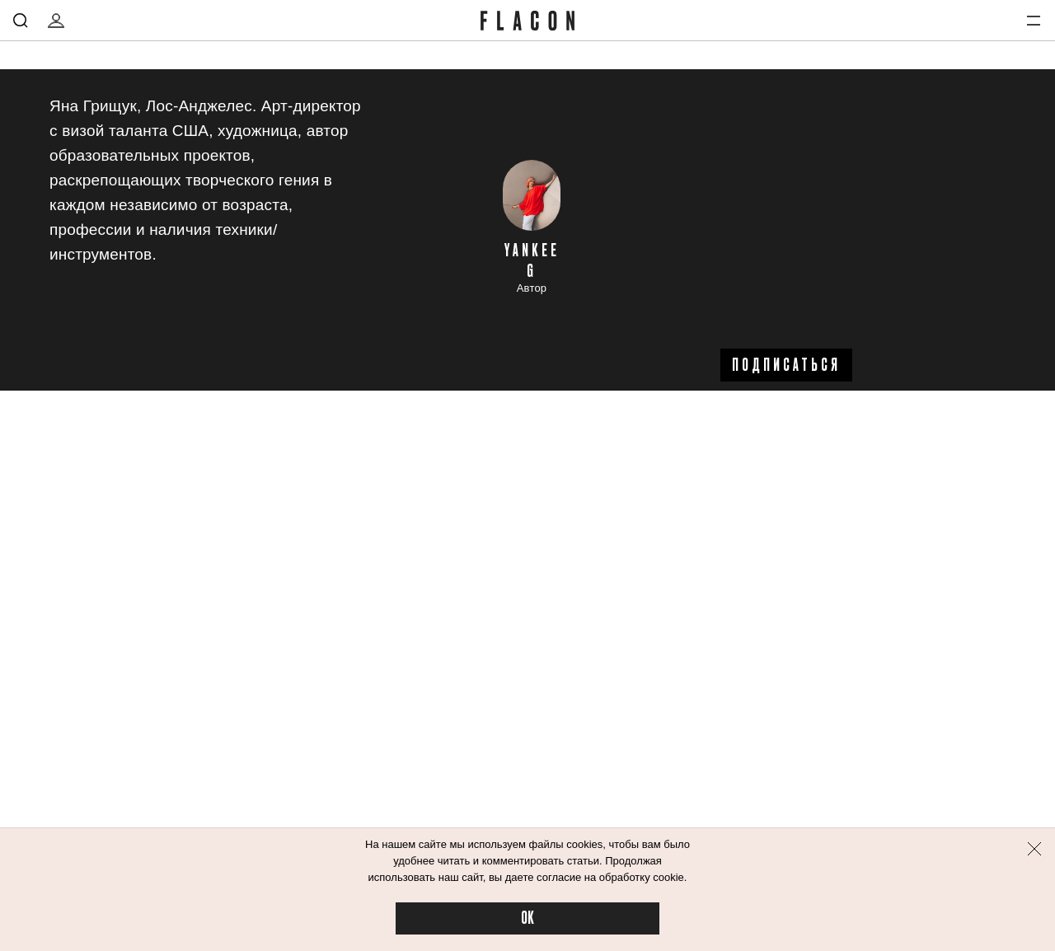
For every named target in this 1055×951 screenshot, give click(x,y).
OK (527, 918)
